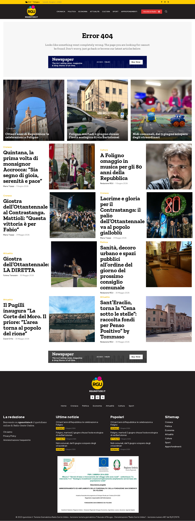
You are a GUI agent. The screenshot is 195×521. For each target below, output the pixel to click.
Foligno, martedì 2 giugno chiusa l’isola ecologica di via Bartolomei (79, 434)
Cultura (104, 150)
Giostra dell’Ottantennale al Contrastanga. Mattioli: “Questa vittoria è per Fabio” (25, 215)
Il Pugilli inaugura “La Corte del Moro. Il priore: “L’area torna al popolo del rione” (25, 319)
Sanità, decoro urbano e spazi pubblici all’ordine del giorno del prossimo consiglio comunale (118, 267)
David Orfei (8, 339)
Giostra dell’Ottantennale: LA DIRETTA (26, 264)
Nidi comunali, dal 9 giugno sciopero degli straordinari (76, 444)
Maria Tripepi (8, 186)
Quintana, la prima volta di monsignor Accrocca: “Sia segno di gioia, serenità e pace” (23, 166)
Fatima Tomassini (10, 275)
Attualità (74, 128)
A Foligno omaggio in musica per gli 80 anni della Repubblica (121, 166)
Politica (104, 242)
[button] (166, 11)
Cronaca (10, 128)
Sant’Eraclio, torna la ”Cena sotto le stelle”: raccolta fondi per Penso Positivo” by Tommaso (118, 319)
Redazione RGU (106, 183)
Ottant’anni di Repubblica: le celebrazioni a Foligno (77, 423)
